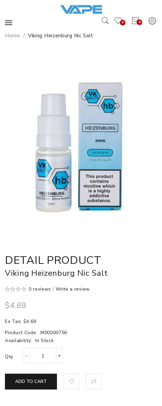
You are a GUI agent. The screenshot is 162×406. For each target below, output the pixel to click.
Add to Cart (31, 381)
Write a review (73, 289)
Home (12, 35)
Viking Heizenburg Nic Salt (60, 35)
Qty (9, 357)
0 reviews (40, 289)
